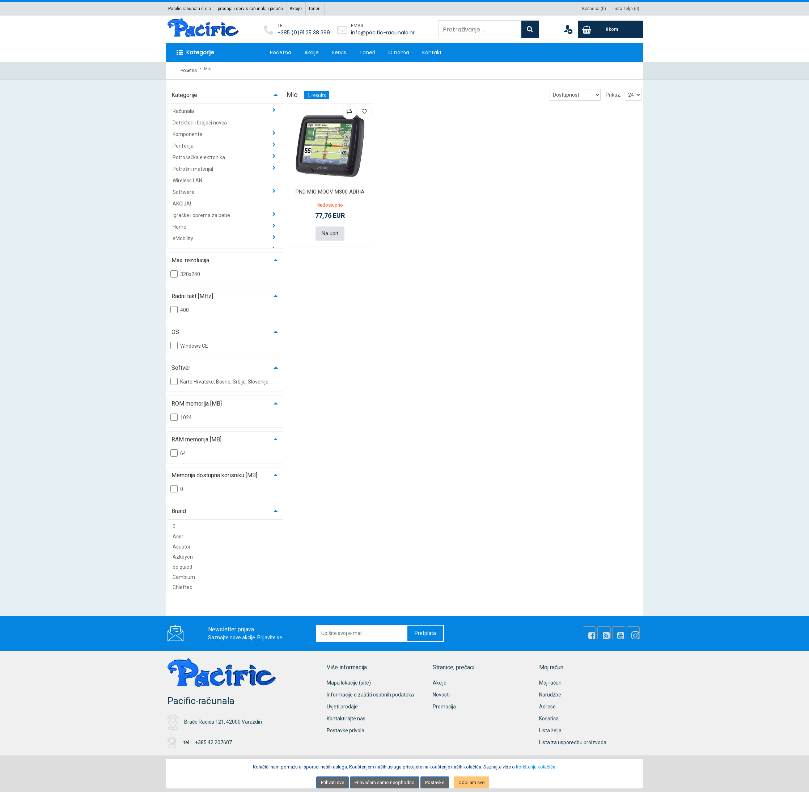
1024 (181, 413)
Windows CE (189, 342)
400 (179, 306)
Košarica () (594, 8)
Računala (184, 107)
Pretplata (425, 629)
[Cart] (610, 29)
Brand (178, 507)
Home (180, 223)
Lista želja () (626, 8)
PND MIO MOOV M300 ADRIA (330, 188)
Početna (280, 52)
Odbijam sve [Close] (471, 782)
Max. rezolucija (190, 256)
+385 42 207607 (213, 739)
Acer (178, 533)
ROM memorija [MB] (196, 400)
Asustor (182, 543)
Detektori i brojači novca (200, 119)
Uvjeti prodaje (342, 703)
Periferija (184, 142)
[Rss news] (609, 629)
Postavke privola (345, 727)
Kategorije (184, 91)
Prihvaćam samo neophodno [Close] (385, 782)
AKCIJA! (182, 200)
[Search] (530, 29)
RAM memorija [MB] (196, 435)
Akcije (295, 8)
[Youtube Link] (622, 629)
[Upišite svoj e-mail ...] (362, 629)
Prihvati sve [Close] (332, 782)
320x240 (185, 270)
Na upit (330, 229)
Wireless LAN (187, 177)
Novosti (441, 691)
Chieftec (182, 583)
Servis (339, 52)
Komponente (188, 131)
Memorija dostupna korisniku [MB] (214, 471)
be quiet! (182, 563)
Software (184, 188)
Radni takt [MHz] (192, 292)
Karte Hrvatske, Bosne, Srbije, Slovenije (219, 377)
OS (175, 328)
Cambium (184, 573)
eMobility (183, 235)
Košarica (549, 715)
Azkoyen (183, 553)
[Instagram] (634, 629)
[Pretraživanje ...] (480, 29)
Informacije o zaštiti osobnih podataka (370, 691)
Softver (180, 364)
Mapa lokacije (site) (349, 679)
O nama (398, 52)
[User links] (567, 29)
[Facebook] (597, 629)
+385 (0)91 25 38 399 (304, 32)
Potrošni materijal (193, 165)
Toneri (314, 8)
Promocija (444, 703)
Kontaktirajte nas (346, 715)
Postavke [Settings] (434, 782)
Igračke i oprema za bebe (202, 212)
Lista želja (550, 727)
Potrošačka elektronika (199, 154)
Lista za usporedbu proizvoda (572, 739)
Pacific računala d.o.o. (190, 8)
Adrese (547, 703)
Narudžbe (550, 691)
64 (178, 449)
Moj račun (550, 679)
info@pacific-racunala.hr (383, 32)
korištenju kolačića (535, 767)
